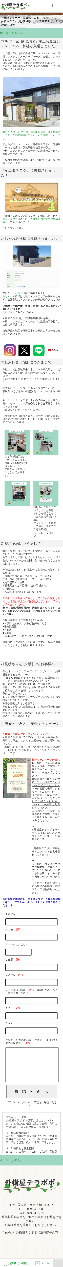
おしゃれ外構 (17, 293)
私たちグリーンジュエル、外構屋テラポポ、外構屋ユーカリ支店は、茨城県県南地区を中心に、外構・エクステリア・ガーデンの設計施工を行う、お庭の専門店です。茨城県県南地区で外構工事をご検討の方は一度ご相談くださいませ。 (31, 147)
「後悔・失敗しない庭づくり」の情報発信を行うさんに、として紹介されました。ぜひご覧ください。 (31, 221)
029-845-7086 (16, 1263)
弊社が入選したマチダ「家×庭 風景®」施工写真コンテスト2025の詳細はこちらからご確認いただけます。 (31, 135)
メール (42, 1263)
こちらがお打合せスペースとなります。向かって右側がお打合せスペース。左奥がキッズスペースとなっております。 (16, 466)
